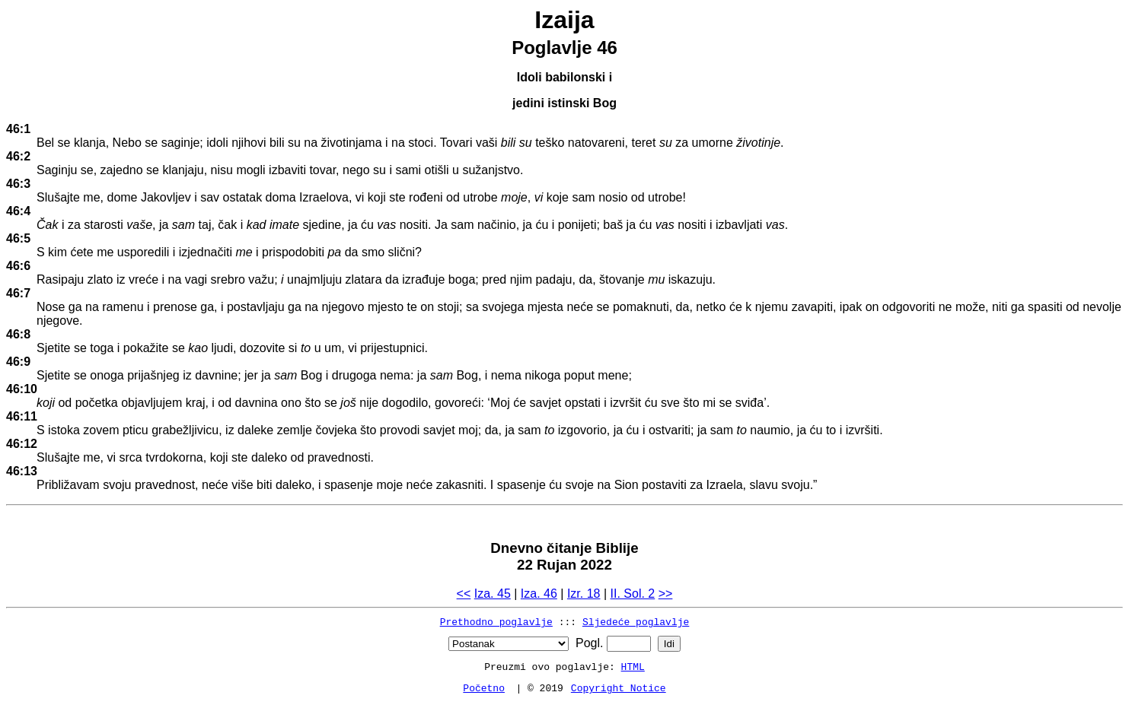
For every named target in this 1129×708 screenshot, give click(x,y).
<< (464, 593)
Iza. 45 (492, 593)
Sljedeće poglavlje (635, 621)
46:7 (18, 293)
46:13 (21, 471)
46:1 (18, 128)
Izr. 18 (584, 593)
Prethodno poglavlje (496, 621)
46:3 (18, 183)
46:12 (21, 443)
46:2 (18, 156)
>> (666, 593)
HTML (633, 666)
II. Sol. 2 (633, 593)
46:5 (18, 238)
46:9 (18, 361)
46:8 (18, 334)
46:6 (18, 265)
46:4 (18, 211)
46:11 (21, 416)
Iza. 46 (539, 593)
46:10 (21, 389)
